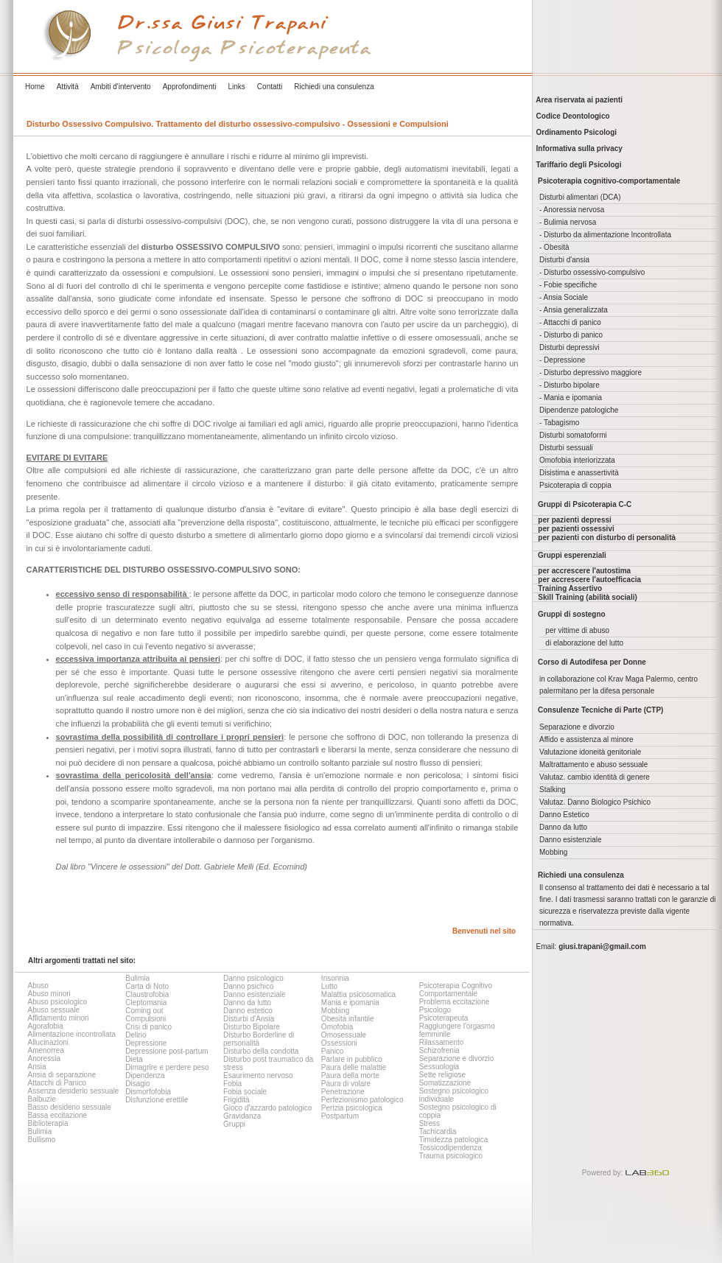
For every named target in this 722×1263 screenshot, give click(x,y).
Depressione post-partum (166, 1051)
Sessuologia (439, 1067)
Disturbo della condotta (260, 1051)
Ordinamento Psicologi (574, 132)
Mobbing (335, 1011)
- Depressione (562, 360)
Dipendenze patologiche (578, 410)
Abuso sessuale (53, 1010)
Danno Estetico (564, 815)
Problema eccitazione (454, 1002)
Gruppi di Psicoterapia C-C (584, 504)
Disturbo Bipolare (251, 1027)
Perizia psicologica (351, 1108)
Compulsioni (145, 1019)
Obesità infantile (347, 1019)
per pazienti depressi (574, 520)
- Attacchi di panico (570, 322)
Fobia (232, 1084)
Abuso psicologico (57, 1002)
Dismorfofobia (148, 1092)
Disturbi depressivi (569, 347)
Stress (429, 1123)
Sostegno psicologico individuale (454, 1095)
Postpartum (340, 1116)
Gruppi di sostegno (572, 614)
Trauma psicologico (451, 1156)
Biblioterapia (47, 1123)
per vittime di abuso (577, 630)
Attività (68, 87)
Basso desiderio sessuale (69, 1107)
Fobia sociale (245, 1092)
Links (236, 87)
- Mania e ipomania (570, 397)
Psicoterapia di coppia (575, 485)
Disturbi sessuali (566, 448)
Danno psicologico (253, 978)
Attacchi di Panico (56, 1083)
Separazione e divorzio (456, 1058)
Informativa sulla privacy (577, 148)
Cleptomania (146, 1002)
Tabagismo (561, 423)
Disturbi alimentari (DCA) (580, 197)
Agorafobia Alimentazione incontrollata (71, 1030)
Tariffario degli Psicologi (577, 165)
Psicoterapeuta (444, 1018)
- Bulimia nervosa (567, 222)
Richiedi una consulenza (334, 87)
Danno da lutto (247, 1002)
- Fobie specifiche (568, 285)
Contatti (269, 87)
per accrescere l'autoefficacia (589, 579)
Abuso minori (48, 994)
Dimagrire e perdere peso (166, 1067)
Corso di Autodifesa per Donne (592, 662)
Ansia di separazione (61, 1075)
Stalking (552, 790)
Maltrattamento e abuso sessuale (593, 764)
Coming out (144, 1011)
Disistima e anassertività (579, 473)
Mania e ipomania (350, 1002)
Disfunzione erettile (156, 1100)
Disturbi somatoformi (573, 435)
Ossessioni (339, 1043)
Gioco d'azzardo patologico (267, 1108)
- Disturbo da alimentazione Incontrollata (605, 235)
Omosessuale (343, 1035)
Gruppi (234, 1124)
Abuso (37, 986)
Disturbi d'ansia (564, 260)
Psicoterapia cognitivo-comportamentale (609, 181)
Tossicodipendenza (450, 1148)
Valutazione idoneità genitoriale (590, 752)
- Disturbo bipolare (569, 385)
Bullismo (41, 1140)
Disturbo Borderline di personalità (258, 1039)
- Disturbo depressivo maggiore (590, 372)
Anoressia (43, 1058)
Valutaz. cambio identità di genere (594, 777)
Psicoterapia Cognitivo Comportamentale (456, 990)
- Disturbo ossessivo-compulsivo (592, 272)
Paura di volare (346, 1084)
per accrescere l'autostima (584, 571)
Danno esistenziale (254, 994)
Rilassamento (441, 1042)
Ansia (36, 1067)
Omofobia (337, 1027)
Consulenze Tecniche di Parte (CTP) (600, 710)
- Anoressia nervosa (571, 210)
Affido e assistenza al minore (586, 739)
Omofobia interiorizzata (577, 460)
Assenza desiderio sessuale (73, 1091)
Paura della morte (350, 1075)
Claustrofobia (147, 994)
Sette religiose (442, 1075)
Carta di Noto (147, 986)
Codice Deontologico (571, 116)
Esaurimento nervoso (258, 1075)
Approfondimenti (190, 87)
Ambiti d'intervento (121, 87)
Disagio (137, 1084)
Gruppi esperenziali (572, 555)
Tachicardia (438, 1131)
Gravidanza (242, 1116)
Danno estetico (248, 1011)
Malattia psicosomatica (358, 994)
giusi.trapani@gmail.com (602, 946)
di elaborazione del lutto (584, 643)
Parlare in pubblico (351, 1059)
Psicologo (435, 1010)
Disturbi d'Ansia (248, 1019)
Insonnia (335, 978)
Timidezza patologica (453, 1140)
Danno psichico (248, 986)
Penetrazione (343, 1092)
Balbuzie (41, 1099)
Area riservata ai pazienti (577, 100)
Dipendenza (144, 1075)
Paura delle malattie (353, 1067)
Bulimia (39, 1131)
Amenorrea (45, 1050)
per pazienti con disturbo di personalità (607, 537)
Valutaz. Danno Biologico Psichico (595, 802)
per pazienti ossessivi (576, 529)
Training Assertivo (570, 588)
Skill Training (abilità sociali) (587, 597)
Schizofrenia (439, 1050)
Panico (332, 1051)
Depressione (146, 1043)
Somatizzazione (445, 1083)
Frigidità (236, 1100)
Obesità (556, 247)
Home (35, 87)
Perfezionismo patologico (362, 1100)
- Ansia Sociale (563, 297)
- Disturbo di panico (571, 335)
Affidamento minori (57, 1018)
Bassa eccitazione (57, 1115)
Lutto (329, 986)
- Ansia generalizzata (573, 310)
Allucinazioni (48, 1042)
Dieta (133, 1059)
